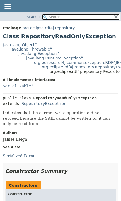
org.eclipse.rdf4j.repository (48, 28)
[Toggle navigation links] (7, 7)
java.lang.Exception (37, 53)
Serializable (17, 86)
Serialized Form (18, 156)
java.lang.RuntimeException (53, 58)
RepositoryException (43, 103)
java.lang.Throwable (30, 49)
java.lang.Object (19, 44)
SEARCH (33, 17)
